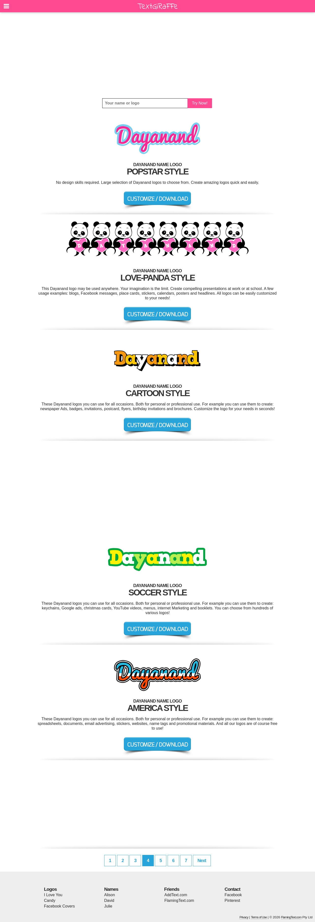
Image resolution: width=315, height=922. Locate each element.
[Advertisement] (157, 55)
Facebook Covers (59, 906)
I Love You (53, 895)
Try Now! (199, 103)
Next (202, 860)
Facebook (233, 895)
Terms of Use (259, 917)
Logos (50, 889)
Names (111, 889)
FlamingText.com (179, 900)
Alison (109, 895)
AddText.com (175, 895)
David (109, 900)
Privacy (244, 917)
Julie (108, 906)
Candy (49, 900)
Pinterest (232, 900)
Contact (232, 889)
